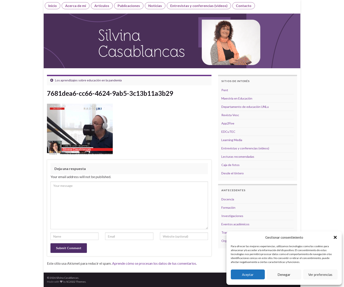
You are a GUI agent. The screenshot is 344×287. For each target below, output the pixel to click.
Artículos (101, 6)
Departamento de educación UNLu (245, 106)
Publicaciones (129, 6)
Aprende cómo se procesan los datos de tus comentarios (154, 263)
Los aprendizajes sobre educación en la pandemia (88, 80)
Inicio (52, 6)
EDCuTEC (228, 131)
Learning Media (231, 140)
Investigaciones (232, 216)
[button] (335, 237)
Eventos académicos (235, 224)
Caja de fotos (230, 165)
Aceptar (248, 274)
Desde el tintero (232, 173)
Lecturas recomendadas (237, 156)
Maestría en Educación (236, 98)
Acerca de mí (75, 6)
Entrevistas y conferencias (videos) (199, 6)
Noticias (155, 6)
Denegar (284, 274)
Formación (228, 207)
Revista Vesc (230, 115)
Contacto (243, 6)
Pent (224, 90)
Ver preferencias (320, 274)
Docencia (227, 199)
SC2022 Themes (76, 281)
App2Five (227, 123)
